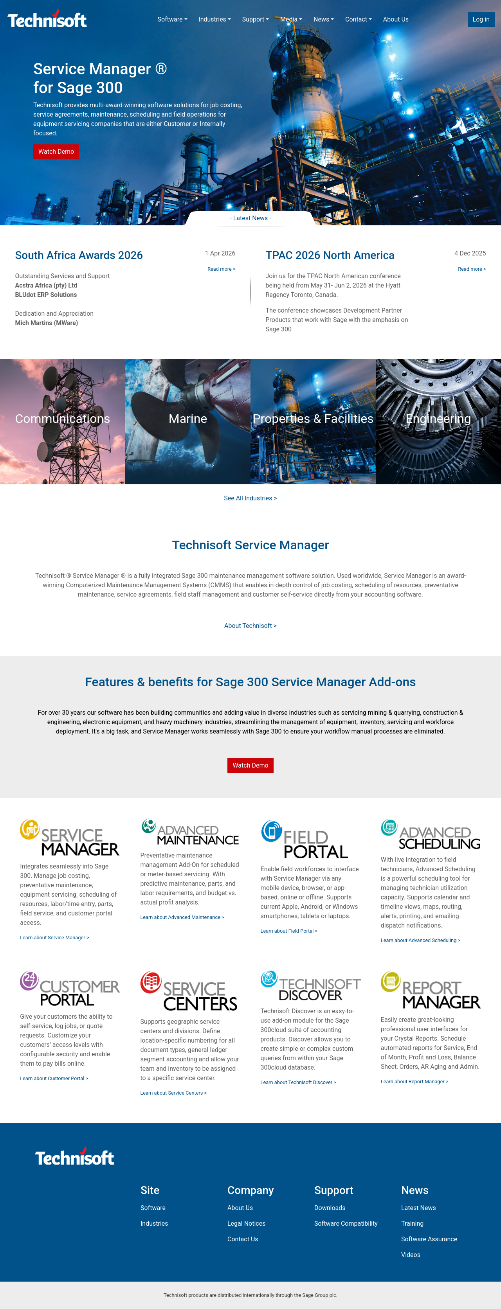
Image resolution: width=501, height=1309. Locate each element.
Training (412, 1223)
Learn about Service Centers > (173, 1093)
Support (253, 19)
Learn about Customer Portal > (54, 1078)
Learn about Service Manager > (54, 937)
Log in (481, 19)
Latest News (418, 1208)
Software (170, 19)
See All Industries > (250, 498)
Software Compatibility (346, 1223)
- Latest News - (250, 218)
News (321, 19)
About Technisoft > (250, 625)
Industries (212, 19)
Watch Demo (56, 151)
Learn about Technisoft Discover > (298, 1082)
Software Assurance (429, 1239)
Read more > (221, 269)
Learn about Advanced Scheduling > (420, 940)
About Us (396, 19)
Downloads (329, 1208)
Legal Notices (246, 1223)
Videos (410, 1255)
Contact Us (242, 1239)
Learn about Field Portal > (289, 931)
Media (288, 19)
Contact (356, 19)
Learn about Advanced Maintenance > (182, 917)
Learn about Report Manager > (415, 1081)
